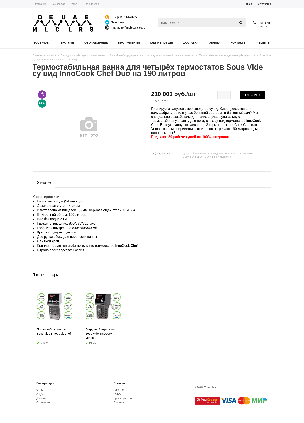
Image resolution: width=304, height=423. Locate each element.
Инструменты (129, 42)
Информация (45, 383)
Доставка (190, 42)
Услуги (117, 394)
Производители (123, 398)
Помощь (119, 383)
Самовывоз (43, 402)
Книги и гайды (161, 42)
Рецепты (264, 42)
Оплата (214, 42)
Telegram (117, 22)
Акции (39, 394)
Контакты (238, 42)
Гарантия (119, 389)
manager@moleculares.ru (128, 27)
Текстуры (66, 42)
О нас (39, 389)
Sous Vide (41, 42)
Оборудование (96, 42)
